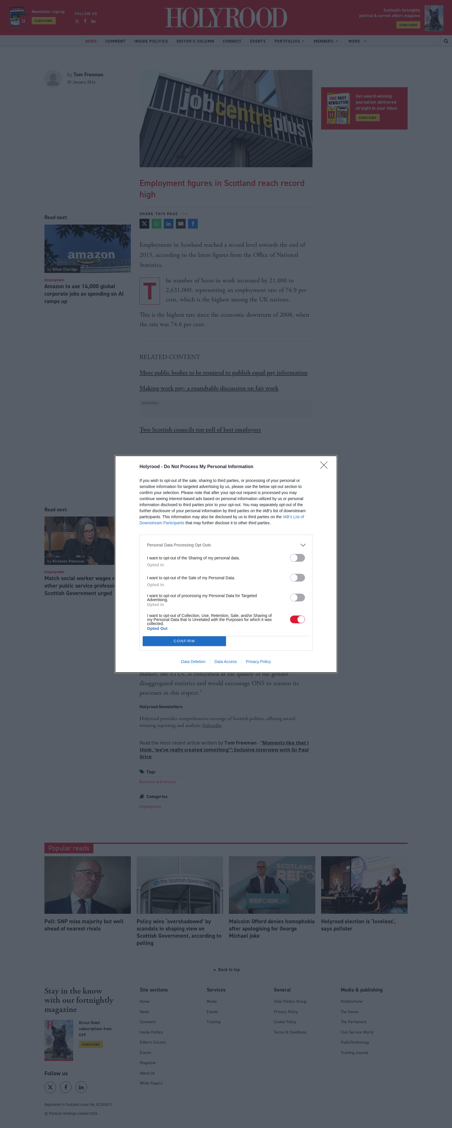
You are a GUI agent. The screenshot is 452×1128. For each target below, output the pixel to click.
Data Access (225, 661)
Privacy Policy (258, 661)
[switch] (297, 557)
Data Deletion (193, 661)
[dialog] (226, 563)
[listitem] (226, 545)
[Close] (325, 466)
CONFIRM (184, 641)
